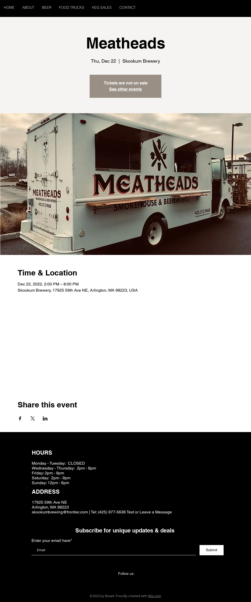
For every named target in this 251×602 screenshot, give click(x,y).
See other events (125, 89)
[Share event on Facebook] (20, 418)
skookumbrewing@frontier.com (60, 512)
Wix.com (154, 596)
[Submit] (212, 550)
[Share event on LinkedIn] (45, 418)
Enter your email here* (52, 541)
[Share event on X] (32, 418)
